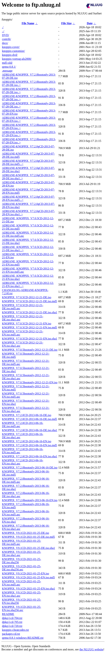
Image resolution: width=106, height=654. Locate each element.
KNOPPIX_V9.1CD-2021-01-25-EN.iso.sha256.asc (21, 608)
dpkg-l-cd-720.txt (12, 625)
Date (90, 23)
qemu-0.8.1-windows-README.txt (23, 637)
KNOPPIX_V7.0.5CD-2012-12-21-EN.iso (26, 323)
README (8, 614)
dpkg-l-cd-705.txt (12, 621)
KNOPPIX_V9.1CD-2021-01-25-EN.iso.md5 (28, 577)
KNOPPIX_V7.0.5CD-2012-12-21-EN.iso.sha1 (29, 338)
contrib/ (6, 39)
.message (7, 70)
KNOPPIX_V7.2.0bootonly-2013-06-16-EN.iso (29, 500)
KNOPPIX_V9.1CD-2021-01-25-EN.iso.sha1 (28, 588)
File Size (66, 23)
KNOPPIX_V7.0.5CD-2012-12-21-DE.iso (26, 297)
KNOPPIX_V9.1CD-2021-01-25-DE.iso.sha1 (28, 547)
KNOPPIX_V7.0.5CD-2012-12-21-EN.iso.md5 (29, 327)
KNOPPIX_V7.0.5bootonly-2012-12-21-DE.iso (29, 349)
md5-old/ (7, 62)
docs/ (5, 43)
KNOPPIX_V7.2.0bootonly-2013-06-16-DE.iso (29, 467)
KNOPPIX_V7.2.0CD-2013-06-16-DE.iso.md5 (29, 419)
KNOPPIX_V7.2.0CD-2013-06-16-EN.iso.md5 (29, 445)
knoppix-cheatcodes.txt (15, 629)
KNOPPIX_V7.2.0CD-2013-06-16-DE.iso (26, 415)
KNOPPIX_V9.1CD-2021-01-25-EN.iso (25, 573)
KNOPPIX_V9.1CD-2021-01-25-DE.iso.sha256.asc (21, 568)
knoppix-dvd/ (10, 54)
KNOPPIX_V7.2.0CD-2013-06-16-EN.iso (26, 441)
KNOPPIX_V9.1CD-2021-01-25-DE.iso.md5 (28, 536)
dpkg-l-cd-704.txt (12, 618)
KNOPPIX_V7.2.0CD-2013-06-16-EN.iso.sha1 (29, 456)
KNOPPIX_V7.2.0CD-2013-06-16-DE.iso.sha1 (29, 430)
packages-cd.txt (11, 633)
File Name (28, 23)
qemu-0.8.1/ (9, 66)
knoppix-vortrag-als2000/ (17, 58)
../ (3, 31)
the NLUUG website (91, 649)
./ (2, 27)
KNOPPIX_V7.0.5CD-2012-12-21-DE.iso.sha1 (29, 312)
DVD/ (5, 35)
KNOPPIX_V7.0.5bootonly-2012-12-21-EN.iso (29, 382)
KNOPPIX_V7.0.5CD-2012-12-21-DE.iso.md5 (29, 301)
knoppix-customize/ (13, 50)
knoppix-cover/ (11, 46)
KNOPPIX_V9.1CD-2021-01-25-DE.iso (25, 532)
